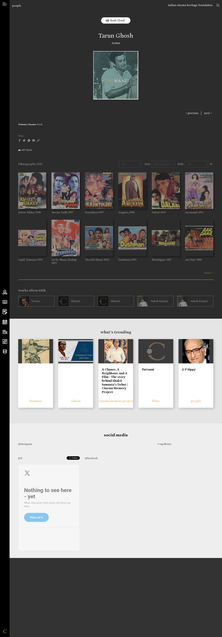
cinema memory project (116, 401)
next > (208, 113)
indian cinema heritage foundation (190, 5)
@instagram (25, 444)
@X (20, 458)
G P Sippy (189, 369)
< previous (192, 113)
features (36, 401)
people (16, 5)
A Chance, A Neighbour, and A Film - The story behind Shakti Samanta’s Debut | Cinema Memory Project (115, 381)
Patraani (148, 369)
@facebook (91, 458)
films (156, 401)
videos (76, 401)
